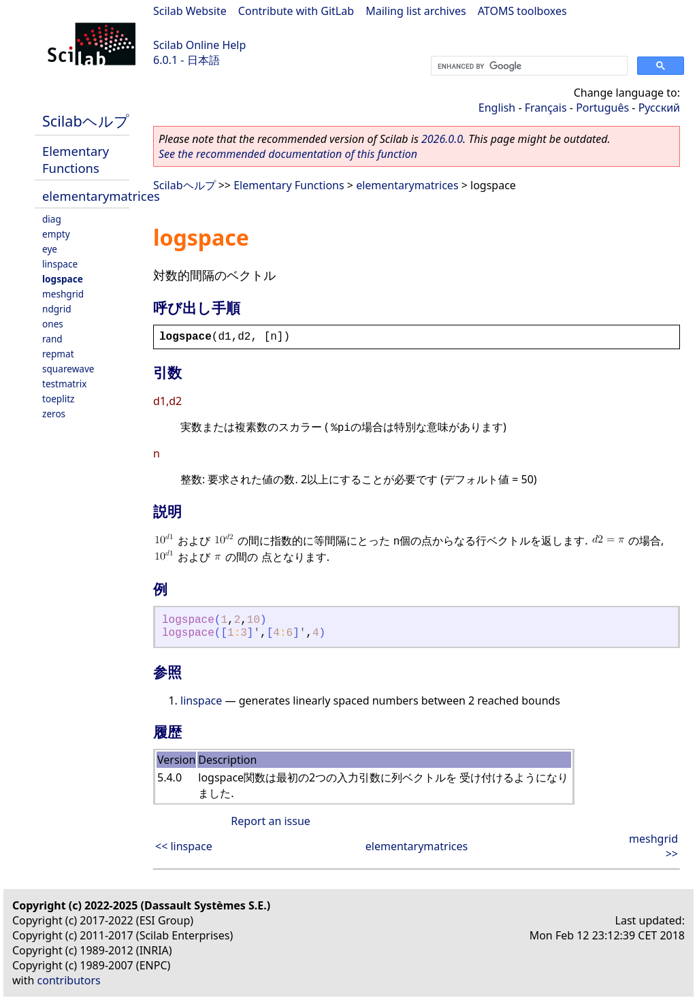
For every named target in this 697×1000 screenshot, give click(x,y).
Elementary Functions (75, 159)
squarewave (68, 368)
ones (52, 323)
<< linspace (183, 846)
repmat (58, 353)
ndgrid (56, 308)
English (497, 107)
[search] (528, 66)
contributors (69, 980)
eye (49, 248)
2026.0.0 (442, 138)
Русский (659, 107)
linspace (60, 263)
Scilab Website (190, 10)
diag (51, 218)
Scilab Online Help (199, 44)
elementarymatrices (101, 195)
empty (56, 233)
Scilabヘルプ (85, 121)
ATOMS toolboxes (522, 10)
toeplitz (58, 398)
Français (546, 107)
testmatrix (64, 383)
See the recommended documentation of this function (288, 153)
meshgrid (63, 293)
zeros (53, 413)
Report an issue (270, 820)
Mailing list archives (416, 10)
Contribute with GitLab (296, 10)
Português (602, 107)
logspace (62, 278)
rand (52, 338)
